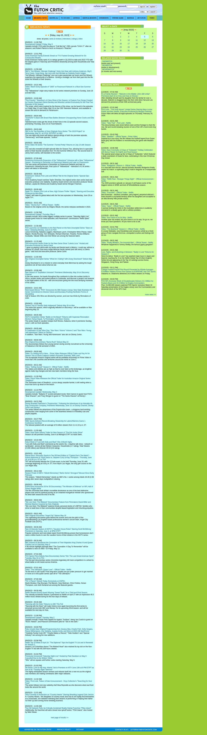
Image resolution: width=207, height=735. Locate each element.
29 (113, 51)
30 (121, 51)
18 (137, 44)
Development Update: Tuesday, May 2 (39, 618)
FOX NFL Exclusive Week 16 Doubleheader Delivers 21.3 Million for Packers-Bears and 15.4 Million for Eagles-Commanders (127, 282)
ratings (74, 39)
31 (129, 51)
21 (105, 47)
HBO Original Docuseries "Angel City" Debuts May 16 (45, 516)
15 (113, 44)
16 (121, 44)
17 (129, 44)
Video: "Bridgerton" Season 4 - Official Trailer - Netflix (121, 166)
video (80, 39)
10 (129, 40)
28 (105, 51)
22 (113, 47)
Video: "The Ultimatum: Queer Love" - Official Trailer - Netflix (48, 570)
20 (153, 44)
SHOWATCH (107, 61)
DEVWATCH (107, 65)
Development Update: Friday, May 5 (39, 44)
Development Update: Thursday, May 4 (40, 214)
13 (153, 40)
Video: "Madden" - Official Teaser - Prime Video (119, 137)
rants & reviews (55, 39)
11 (137, 40)
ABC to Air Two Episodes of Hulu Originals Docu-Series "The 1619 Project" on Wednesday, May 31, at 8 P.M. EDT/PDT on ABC (55, 132)
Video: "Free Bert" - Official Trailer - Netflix (117, 193)
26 (145, 47)
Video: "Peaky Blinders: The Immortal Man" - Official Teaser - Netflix (127, 243)
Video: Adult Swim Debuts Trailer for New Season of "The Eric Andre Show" (54, 433)
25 (137, 47)
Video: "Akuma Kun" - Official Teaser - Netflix (42, 205)
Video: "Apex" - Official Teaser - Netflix (116, 206)
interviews (66, 39)
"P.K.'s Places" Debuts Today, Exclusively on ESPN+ (45, 581)
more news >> (150, 295)
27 (153, 47)
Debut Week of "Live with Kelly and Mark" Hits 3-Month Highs (48, 442)
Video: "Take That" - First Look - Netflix (116, 123)
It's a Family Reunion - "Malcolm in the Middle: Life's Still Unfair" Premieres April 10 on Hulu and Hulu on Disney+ (125, 95)
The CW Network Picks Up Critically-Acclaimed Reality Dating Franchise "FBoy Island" (58, 708)
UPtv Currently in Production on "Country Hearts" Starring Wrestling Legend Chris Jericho (59, 695)
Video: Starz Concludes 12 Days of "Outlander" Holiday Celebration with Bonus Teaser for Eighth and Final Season (127, 151)
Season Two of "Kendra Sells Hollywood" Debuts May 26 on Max (50, 305)
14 (105, 44)
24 (129, 47)
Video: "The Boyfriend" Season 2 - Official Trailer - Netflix (123, 229)
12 (145, 40)
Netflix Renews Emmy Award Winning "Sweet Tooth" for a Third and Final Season (56, 593)
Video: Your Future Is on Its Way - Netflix (116, 218)
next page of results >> (59, 718)
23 (121, 47)
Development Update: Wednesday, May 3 (41, 392)
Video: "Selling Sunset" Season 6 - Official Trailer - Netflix (47, 367)
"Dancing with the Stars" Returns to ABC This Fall (44, 604)
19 (145, 44)
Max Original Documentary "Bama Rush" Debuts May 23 (46, 342)
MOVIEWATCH (108, 69)
